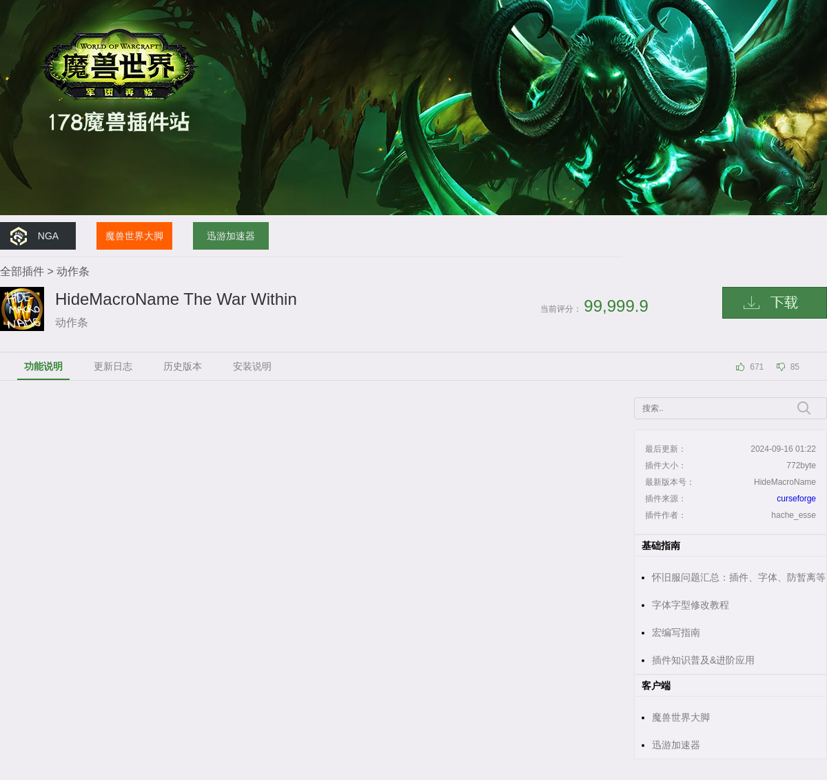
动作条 (73, 271)
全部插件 (22, 271)
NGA (48, 235)
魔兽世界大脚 (134, 235)
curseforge (796, 498)
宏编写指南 (676, 632)
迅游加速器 (231, 235)
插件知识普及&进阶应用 (703, 660)
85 (794, 367)
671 (757, 367)
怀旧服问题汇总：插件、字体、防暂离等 (739, 577)
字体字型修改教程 (690, 604)
